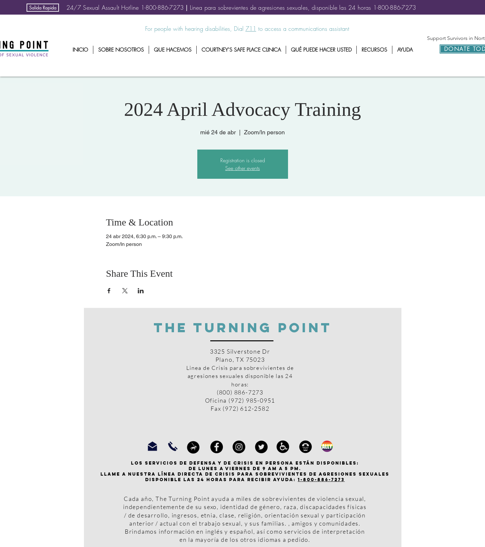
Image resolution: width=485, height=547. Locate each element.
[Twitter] (261, 447)
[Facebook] (216, 447)
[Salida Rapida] (43, 8)
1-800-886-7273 (321, 479)
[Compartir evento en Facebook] (109, 290)
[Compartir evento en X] (125, 290)
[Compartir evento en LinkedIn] (141, 290)
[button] (121, 50)
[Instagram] (239, 447)
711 (251, 28)
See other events (242, 168)
